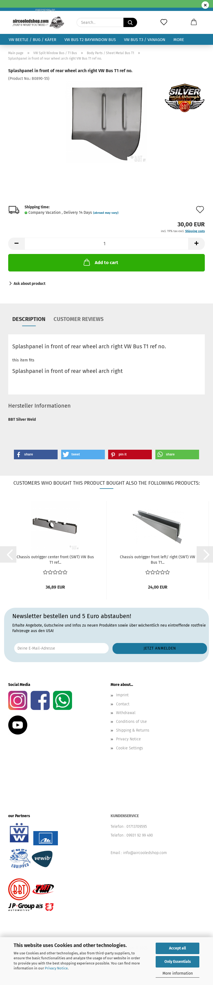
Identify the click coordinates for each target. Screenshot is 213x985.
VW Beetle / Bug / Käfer (32, 39)
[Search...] (130, 22)
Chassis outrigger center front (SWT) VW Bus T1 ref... (55, 560)
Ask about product (29, 283)
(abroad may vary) (106, 213)
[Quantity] (106, 244)
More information (177, 973)
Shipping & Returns (132, 730)
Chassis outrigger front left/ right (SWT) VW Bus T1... (157, 560)
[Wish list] (164, 22)
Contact (122, 704)
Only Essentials (177, 961)
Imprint (122, 695)
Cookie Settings (129, 748)
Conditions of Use (131, 721)
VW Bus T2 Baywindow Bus (90, 39)
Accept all (177, 948)
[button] (194, 22)
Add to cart (100, 262)
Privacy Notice (56, 968)
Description (28, 319)
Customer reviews (78, 319)
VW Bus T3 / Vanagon (144, 39)
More (178, 39)
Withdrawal (125, 713)
